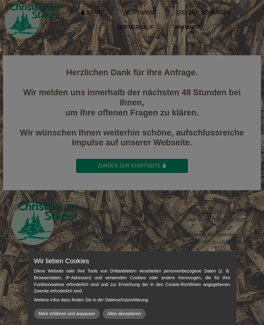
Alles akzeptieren (124, 313)
